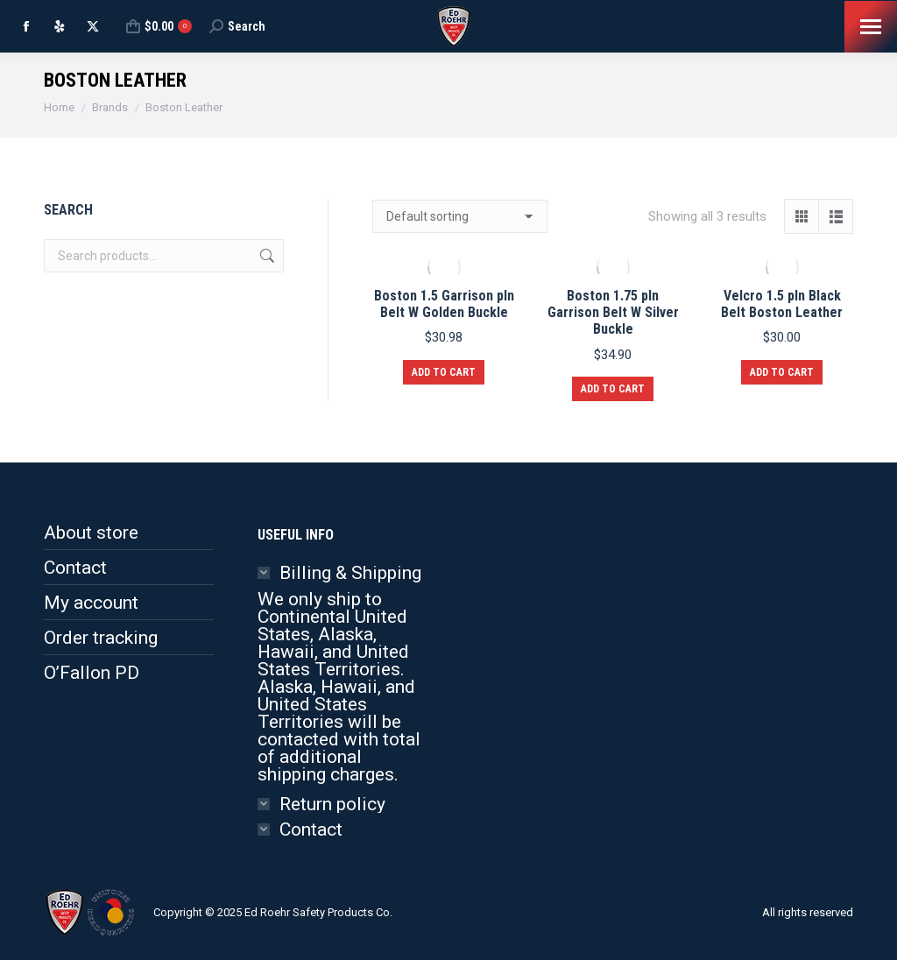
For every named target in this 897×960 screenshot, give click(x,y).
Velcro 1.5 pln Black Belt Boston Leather (782, 304)
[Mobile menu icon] (870, 27)
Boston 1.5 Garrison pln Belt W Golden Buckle (444, 304)
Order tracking (101, 637)
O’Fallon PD (91, 672)
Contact (75, 567)
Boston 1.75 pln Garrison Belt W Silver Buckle (613, 312)
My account (91, 602)
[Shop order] (459, 216)
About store (91, 532)
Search (265, 255)
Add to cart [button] (444, 372)
